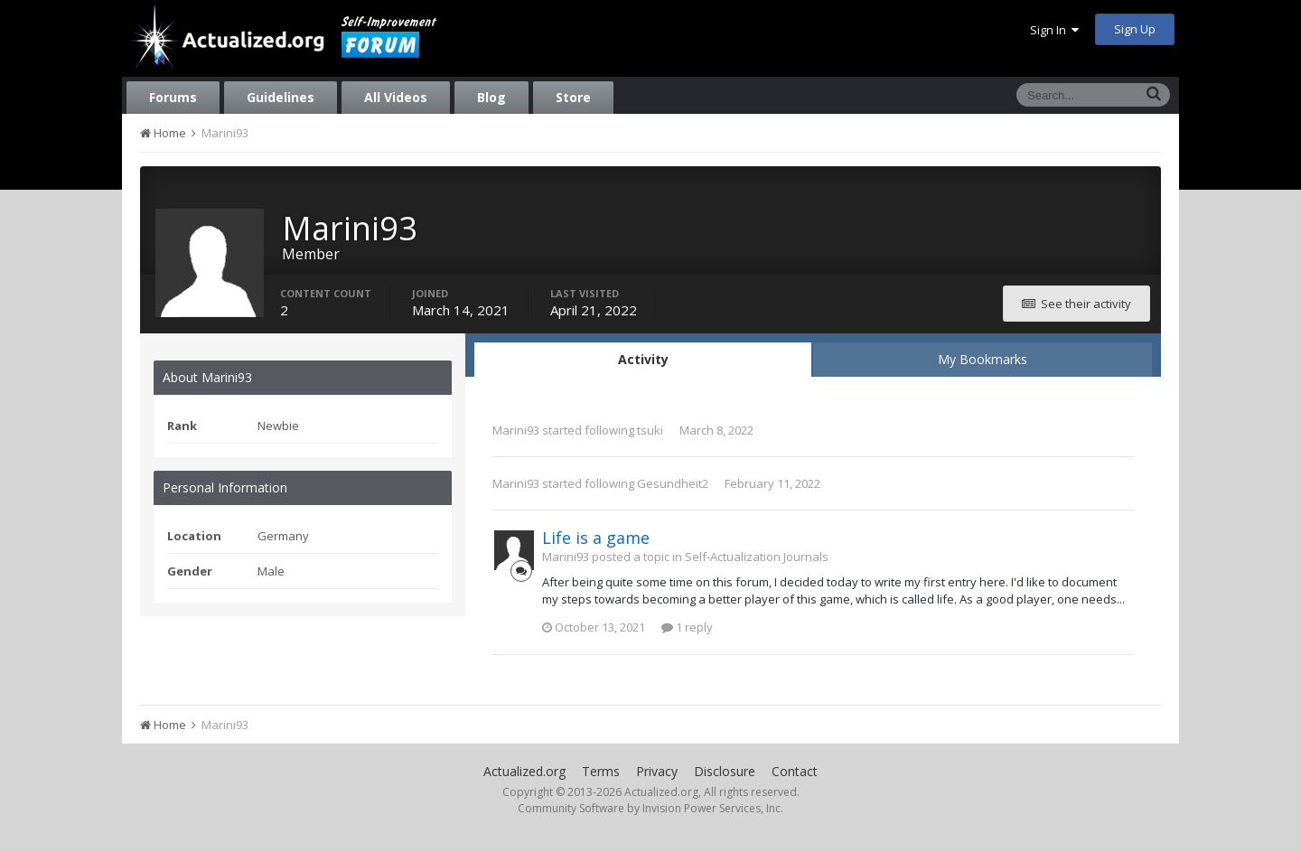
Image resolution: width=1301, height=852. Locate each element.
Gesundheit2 (672, 483)
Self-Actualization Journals (756, 556)
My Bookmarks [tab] (982, 359)
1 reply (687, 627)
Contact (795, 771)
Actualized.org (524, 771)
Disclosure (724, 771)
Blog (491, 97)
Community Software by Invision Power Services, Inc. (650, 808)
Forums (173, 97)
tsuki (650, 430)
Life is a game (596, 537)
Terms (601, 771)
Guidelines (280, 97)
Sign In (1054, 30)
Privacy (657, 771)
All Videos (395, 97)
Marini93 (515, 430)
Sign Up (1135, 29)
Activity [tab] (643, 359)
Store (573, 97)
